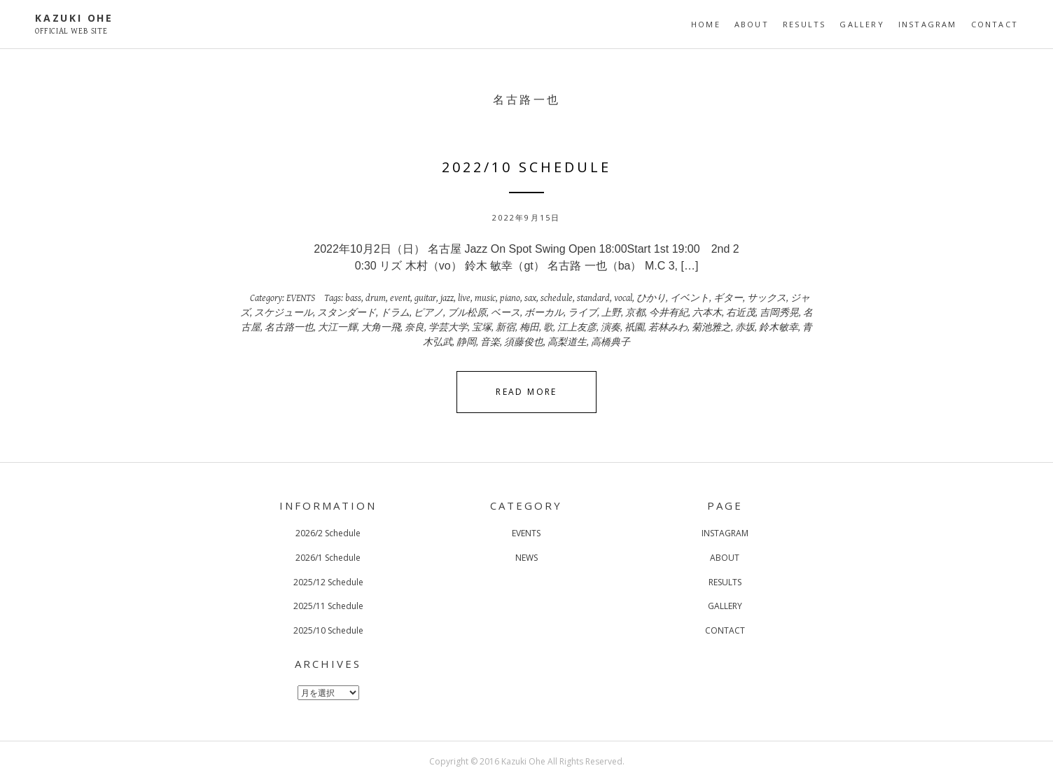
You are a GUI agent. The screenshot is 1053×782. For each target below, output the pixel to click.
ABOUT (751, 24)
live (464, 298)
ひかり (651, 298)
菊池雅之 (711, 327)
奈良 (414, 327)
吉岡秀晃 (779, 313)
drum (375, 298)
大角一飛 (380, 327)
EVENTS (300, 298)
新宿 (505, 327)
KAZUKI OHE (74, 18)
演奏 (610, 327)
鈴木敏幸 (778, 327)
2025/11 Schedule (328, 606)
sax (530, 298)
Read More (526, 392)
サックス (766, 298)
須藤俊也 (523, 342)
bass (353, 298)
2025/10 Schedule (328, 630)
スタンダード (346, 313)
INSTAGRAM (927, 24)
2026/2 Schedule (328, 533)
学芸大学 (448, 327)
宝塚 (481, 327)
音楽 (490, 342)
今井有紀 (668, 313)
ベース (505, 313)
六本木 (707, 313)
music (485, 298)
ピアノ (428, 313)
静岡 (466, 342)
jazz (447, 298)
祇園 (634, 327)
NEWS (526, 558)
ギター (728, 298)
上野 (611, 313)
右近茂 (740, 313)
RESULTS (804, 24)
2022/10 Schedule (526, 167)
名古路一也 (289, 327)
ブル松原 (467, 313)
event (400, 298)
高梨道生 (567, 342)
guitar (425, 298)
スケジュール (283, 313)
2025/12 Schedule (328, 582)
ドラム (395, 313)
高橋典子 (610, 342)
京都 (635, 313)
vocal (623, 298)
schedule (557, 298)
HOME (705, 24)
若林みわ (668, 327)
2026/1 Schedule (328, 558)
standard (593, 298)
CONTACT (994, 24)
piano (510, 298)
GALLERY (861, 24)
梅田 (529, 327)
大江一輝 (337, 327)
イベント (689, 298)
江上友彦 (577, 327)
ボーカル (544, 313)
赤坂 (745, 327)
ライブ (582, 313)
